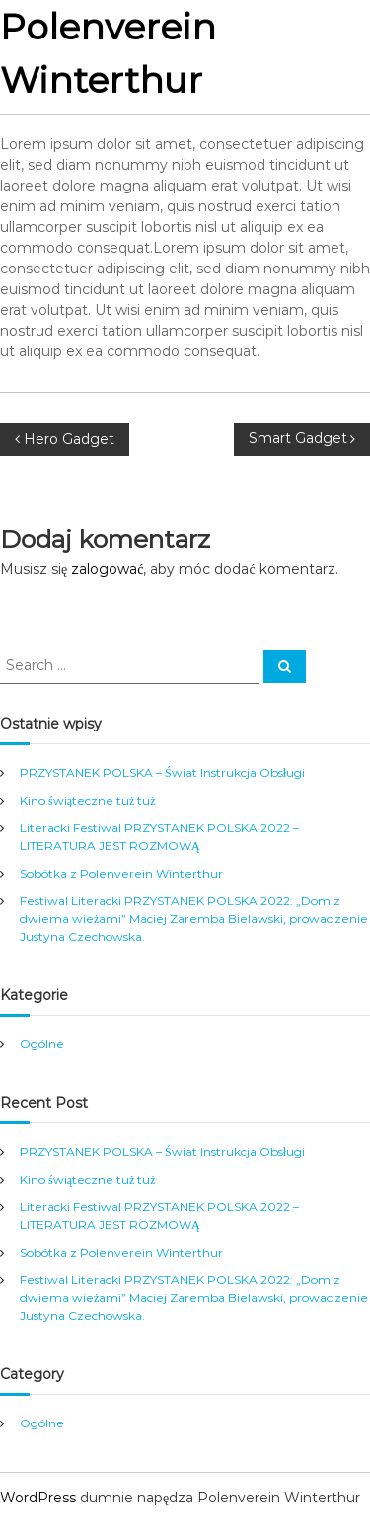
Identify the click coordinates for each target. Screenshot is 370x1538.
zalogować (107, 568)
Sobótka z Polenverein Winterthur (121, 873)
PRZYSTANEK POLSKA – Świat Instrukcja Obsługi (162, 772)
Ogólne (42, 1044)
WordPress (38, 1497)
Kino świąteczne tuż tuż (88, 800)
